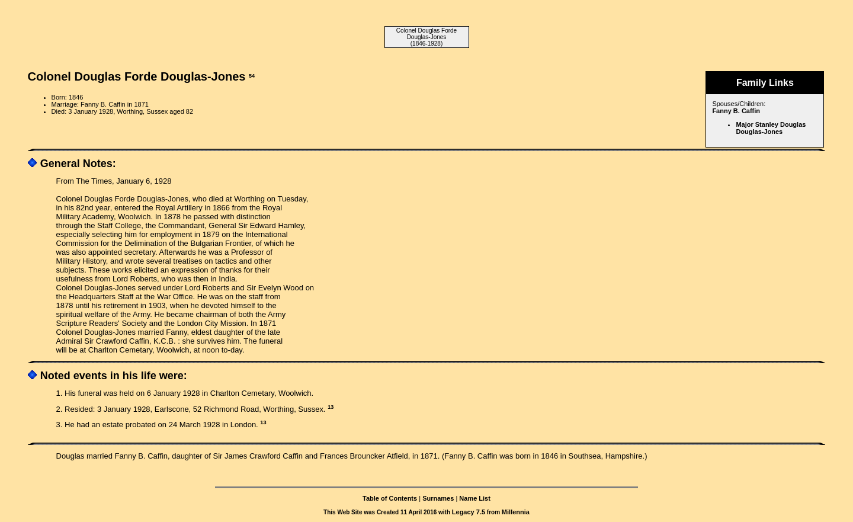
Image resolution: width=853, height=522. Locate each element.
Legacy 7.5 (468, 511)
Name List (474, 498)
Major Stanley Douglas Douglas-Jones (771, 128)
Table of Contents (390, 498)
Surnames (438, 498)
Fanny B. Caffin (736, 110)
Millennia (516, 511)
